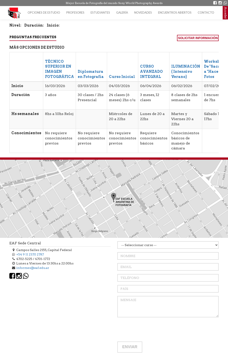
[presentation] (151, 329)
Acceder (225, 13)
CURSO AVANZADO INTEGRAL (151, 71)
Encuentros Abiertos (174, 12)
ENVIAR (129, 347)
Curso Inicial (122, 77)
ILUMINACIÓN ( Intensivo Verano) (185, 71)
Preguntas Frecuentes (32, 37)
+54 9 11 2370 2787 (30, 254)
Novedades (143, 12)
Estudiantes (100, 12)
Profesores (75, 12)
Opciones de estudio (44, 12)
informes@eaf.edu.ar (32, 268)
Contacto (206, 12)
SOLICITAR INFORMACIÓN (198, 38)
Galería (122, 12)
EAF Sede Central (25, 243)
